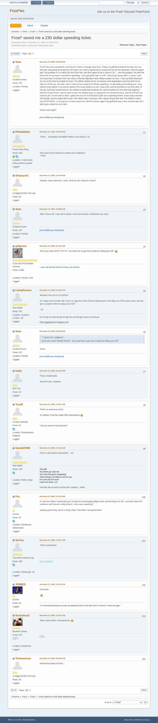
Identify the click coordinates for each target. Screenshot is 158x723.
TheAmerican (23, 658)
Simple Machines (29, 720)
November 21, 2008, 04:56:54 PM (52, 658)
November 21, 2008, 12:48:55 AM (52, 209)
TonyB (19, 404)
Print (144, 54)
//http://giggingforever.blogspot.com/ (54, 322)
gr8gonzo (21, 246)
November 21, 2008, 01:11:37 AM (52, 246)
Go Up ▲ (146, 720)
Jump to (108, 702)
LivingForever (23, 290)
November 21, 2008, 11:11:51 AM (52, 448)
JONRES (20, 584)
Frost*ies (17, 11)
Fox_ (18, 496)
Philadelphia (22, 132)
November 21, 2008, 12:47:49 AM (52, 175)
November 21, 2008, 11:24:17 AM (52, 540)
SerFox (19, 540)
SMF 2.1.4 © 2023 (14, 720)
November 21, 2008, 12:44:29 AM (52, 62)
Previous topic (127, 45)
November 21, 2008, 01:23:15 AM (52, 290)
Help (126, 720)
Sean (18, 62)
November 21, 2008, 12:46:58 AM (52, 132)
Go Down (15, 54)
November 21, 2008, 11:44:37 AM (52, 615)
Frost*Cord (143, 11)
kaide (18, 371)
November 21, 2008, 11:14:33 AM (52, 496)
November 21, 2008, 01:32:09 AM (52, 331)
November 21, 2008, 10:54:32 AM (52, 371)
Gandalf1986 (22, 448)
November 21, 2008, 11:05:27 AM (52, 404)
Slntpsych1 (22, 175)
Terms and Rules (135, 720)
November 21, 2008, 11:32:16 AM (52, 584)
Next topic (141, 45)
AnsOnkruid (22, 615)
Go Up (13, 690)
